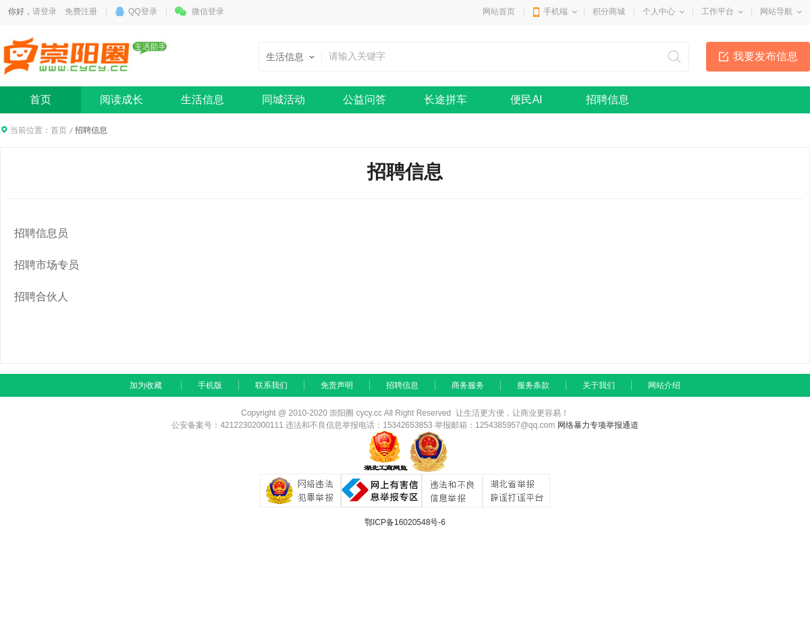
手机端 (555, 11)
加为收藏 (146, 385)
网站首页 (499, 11)
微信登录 (208, 11)
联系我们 (271, 385)
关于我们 (599, 385)
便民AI (526, 99)
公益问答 (364, 99)
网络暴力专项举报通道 (598, 425)
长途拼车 (445, 99)
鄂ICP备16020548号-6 (405, 522)
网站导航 (776, 11)
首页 (40, 99)
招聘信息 (607, 99)
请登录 (44, 11)
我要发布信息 (765, 56)
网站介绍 (664, 385)
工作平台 (717, 11)
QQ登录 (142, 11)
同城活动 (283, 99)
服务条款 (533, 385)
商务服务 (468, 385)
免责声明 (337, 385)
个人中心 (659, 11)
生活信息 (202, 99)
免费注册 (81, 11)
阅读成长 (121, 99)
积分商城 (609, 11)
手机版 (210, 385)
